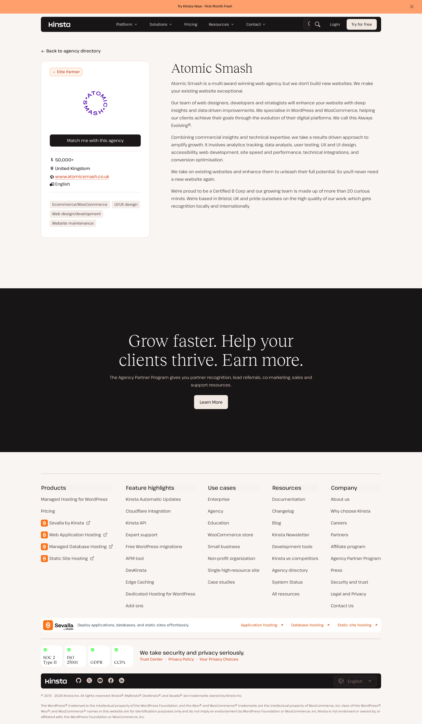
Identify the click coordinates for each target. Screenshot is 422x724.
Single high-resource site (233, 570)
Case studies (221, 582)
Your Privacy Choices (218, 659)
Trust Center (151, 659)
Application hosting (259, 624)
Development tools (292, 546)
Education (218, 523)
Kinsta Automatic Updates (153, 499)
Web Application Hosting (75, 535)
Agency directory (290, 570)
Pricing (48, 511)
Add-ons (134, 606)
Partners (339, 535)
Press (336, 570)
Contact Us (342, 606)
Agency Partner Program (356, 558)
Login (335, 25)
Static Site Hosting (68, 558)
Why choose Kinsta (350, 511)
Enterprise (219, 499)
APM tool (135, 558)
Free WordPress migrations (154, 546)
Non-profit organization (231, 558)
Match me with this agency (95, 140)
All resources (286, 594)
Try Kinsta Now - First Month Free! (205, 7)
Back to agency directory (71, 51)
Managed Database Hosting (78, 546)
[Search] (317, 25)
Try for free (361, 25)
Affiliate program (348, 546)
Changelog (283, 511)
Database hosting (307, 624)
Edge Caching (140, 582)
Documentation (288, 499)
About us (340, 499)
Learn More (211, 402)
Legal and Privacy (348, 594)
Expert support (141, 535)
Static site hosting (354, 624)
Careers (339, 523)
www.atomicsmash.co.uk (82, 176)
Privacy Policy (181, 659)
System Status (287, 582)
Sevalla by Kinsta (66, 523)
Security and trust (349, 582)
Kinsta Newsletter (290, 535)
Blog (276, 523)
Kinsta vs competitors (295, 558)
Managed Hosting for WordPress (74, 499)
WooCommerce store (230, 535)
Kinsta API (136, 523)
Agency (215, 511)
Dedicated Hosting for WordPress (160, 594)
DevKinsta (136, 570)
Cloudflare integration (148, 511)
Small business (224, 546)
